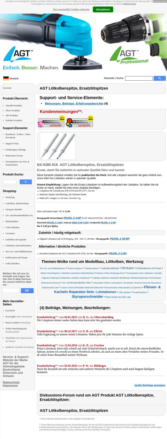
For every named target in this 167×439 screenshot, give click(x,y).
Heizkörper (18, 322)
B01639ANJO (111, 218)
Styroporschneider (13, 209)
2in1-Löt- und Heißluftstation (18, 251)
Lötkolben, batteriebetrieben (18, 245)
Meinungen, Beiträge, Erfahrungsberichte (74, 103)
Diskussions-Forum (14, 155)
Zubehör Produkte (13, 120)
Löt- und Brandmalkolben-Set (19, 215)
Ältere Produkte (12, 110)
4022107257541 (95, 218)
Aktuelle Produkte (13, 105)
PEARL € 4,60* (73, 217)
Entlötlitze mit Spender (15, 239)
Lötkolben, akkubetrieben (17, 203)
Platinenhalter (11, 221)
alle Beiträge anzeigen (151, 385)
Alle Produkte (11, 115)
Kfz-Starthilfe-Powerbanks (19, 347)
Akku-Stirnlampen (18, 316)
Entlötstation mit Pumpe (16, 257)
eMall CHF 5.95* (80, 222)
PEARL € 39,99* (120, 238)
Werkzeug (10, 197)
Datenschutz (129, 4)
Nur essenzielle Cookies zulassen (71, 9)
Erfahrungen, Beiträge (15, 149)
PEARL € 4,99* (108, 222)
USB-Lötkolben (12, 227)
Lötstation (10, 233)
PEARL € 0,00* (118, 253)
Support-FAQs (12, 143)
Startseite (109, 78)
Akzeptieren (103, 9)
